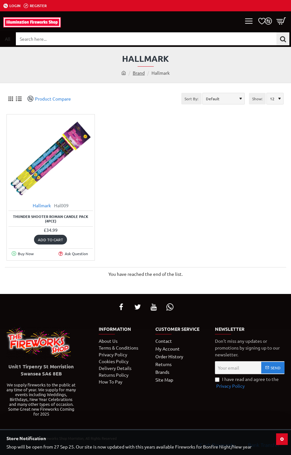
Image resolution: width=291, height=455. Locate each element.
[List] (19, 99)
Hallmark (42, 205)
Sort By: (191, 98)
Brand (139, 73)
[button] (50, 239)
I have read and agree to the (247, 382)
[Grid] (10, 99)
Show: (257, 98)
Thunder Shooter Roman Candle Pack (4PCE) (50, 218)
